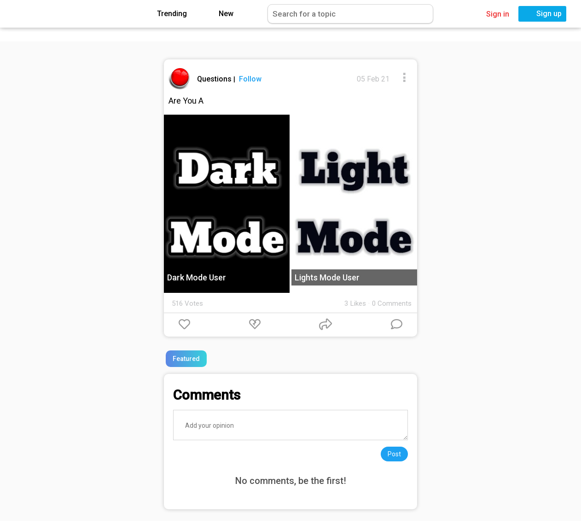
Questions (215, 79)
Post (394, 454)
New (219, 14)
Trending (165, 14)
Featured (186, 358)
